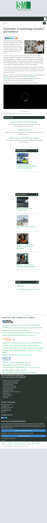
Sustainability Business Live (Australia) (27, 289)
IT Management (6, 393)
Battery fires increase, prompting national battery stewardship (24, 138)
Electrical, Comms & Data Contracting (11, 380)
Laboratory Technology (8, 384)
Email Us (3, 411)
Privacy (29, 443)
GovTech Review (6, 396)
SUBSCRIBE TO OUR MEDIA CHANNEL (23, 430)
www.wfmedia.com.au (6, 410)
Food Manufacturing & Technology (10, 383)
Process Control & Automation (9, 387)
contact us (3, 440)
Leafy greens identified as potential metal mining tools (24, 122)
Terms (33, 443)
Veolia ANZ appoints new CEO (24, 130)
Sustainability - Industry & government (11, 391)
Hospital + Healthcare (7, 394)
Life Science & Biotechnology (9, 386)
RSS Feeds (23, 443)
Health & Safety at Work (8, 390)
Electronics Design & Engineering (10, 381)
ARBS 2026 (20, 286)
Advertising (16, 443)
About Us (4, 443)
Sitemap (38, 443)
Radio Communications (8, 388)
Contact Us (10, 443)
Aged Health (5, 397)
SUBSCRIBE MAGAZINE (23, 435)
